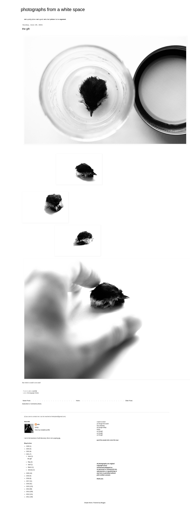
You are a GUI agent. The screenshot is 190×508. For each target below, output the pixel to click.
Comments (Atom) (35, 404)
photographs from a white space (53, 9)
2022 (28, 451)
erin (38, 424)
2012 (28, 494)
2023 (28, 449)
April (29, 464)
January (30, 470)
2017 (28, 481)
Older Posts (128, 400)
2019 (28, 476)
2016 (28, 483)
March (30, 467)
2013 (28, 491)
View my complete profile (42, 430)
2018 (28, 478)
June (29, 456)
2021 (28, 454)
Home (78, 400)
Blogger (103, 503)
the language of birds (33, 393)
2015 (28, 486)
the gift (26, 28)
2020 (28, 473)
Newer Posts (26, 400)
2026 (28, 446)
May (29, 462)
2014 (28, 489)
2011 (28, 497)
